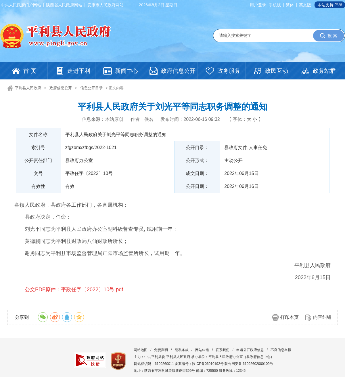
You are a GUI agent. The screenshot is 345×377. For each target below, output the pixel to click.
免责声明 (161, 350)
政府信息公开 (60, 88)
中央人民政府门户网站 (21, 5)
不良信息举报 (281, 350)
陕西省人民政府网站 (64, 5)
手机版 (275, 5)
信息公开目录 (91, 88)
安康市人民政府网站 (105, 5)
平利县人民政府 (28, 88)
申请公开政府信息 (250, 350)
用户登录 (258, 5)
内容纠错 (322, 317)
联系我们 (222, 350)
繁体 (290, 5)
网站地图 (140, 350)
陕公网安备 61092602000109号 (249, 364)
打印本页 (289, 317)
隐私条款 (182, 350)
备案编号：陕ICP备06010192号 (199, 364)
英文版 (305, 5)
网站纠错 (202, 350)
